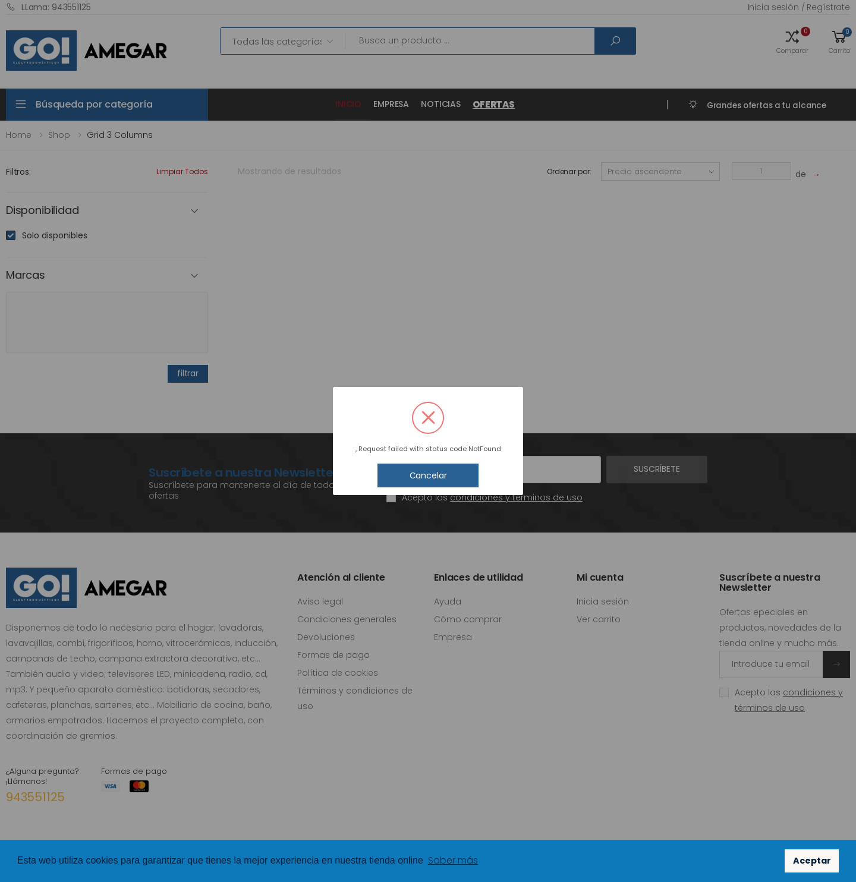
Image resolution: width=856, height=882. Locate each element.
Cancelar (428, 475)
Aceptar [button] (812, 861)
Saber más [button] (453, 860)
